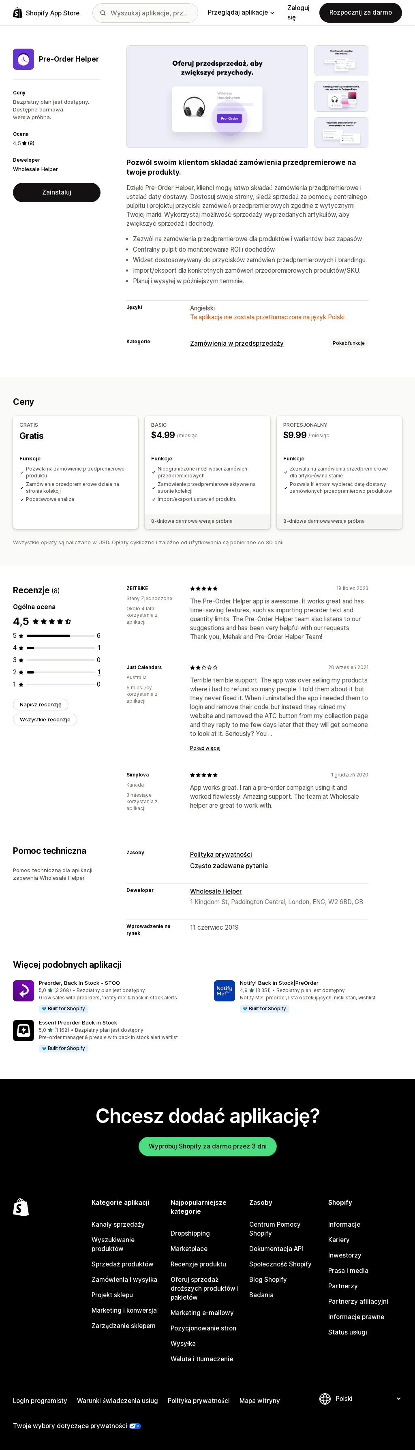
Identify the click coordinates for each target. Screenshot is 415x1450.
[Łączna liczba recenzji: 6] (99, 635)
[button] (107, 997)
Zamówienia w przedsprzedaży (237, 343)
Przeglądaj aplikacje (241, 12)
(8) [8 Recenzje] (31, 143)
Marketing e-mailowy (202, 1313)
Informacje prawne (356, 1317)
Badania (261, 1295)
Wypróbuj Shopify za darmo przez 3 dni (208, 1146)
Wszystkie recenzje (45, 719)
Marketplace (189, 1249)
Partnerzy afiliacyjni (358, 1301)
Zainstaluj (56, 192)
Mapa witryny (260, 1401)
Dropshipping (190, 1233)
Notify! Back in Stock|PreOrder (279, 982)
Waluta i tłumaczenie (202, 1359)
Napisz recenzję (41, 704)
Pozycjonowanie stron (203, 1328)
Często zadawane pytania (229, 866)
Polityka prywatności (221, 854)
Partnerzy (343, 1286)
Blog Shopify (268, 1279)
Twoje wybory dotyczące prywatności (70, 1426)
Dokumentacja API (276, 1249)
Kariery (339, 1240)
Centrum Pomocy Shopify (275, 1229)
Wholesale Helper (35, 169)
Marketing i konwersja (124, 1310)
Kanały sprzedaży (118, 1224)
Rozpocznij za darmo (360, 12)
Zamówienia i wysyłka (124, 1279)
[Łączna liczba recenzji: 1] (99, 648)
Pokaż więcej (205, 748)
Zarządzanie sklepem (124, 1326)
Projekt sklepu (112, 1295)
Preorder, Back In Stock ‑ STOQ (79, 982)
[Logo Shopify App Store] (46, 12)
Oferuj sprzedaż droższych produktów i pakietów (205, 1288)
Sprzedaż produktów (123, 1264)
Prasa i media (348, 1271)
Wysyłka (183, 1343)
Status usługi (347, 1332)
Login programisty (40, 1401)
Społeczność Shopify (280, 1264)
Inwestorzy (345, 1255)
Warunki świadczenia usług (117, 1401)
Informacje (344, 1224)
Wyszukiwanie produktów (113, 1244)
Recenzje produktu (198, 1264)
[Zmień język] (368, 1398)
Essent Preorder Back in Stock (78, 1022)
